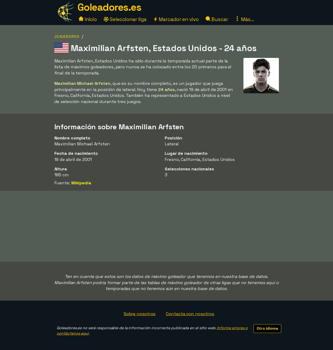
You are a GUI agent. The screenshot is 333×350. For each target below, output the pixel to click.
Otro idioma (267, 328)
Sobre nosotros (140, 313)
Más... (244, 19)
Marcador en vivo (176, 19)
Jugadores (67, 36)
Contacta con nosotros (190, 313)
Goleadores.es (109, 7)
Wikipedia (81, 183)
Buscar (217, 19)
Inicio (88, 19)
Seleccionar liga (125, 19)
